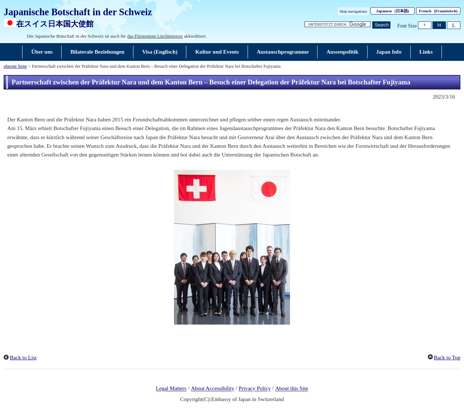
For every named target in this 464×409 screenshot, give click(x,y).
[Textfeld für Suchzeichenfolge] (337, 24)
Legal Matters (171, 389)
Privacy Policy (255, 389)
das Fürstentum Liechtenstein (155, 36)
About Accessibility (213, 389)
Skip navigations (353, 11)
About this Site (291, 389)
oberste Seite (15, 66)
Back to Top (447, 357)
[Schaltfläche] (381, 25)
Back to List (23, 357)
